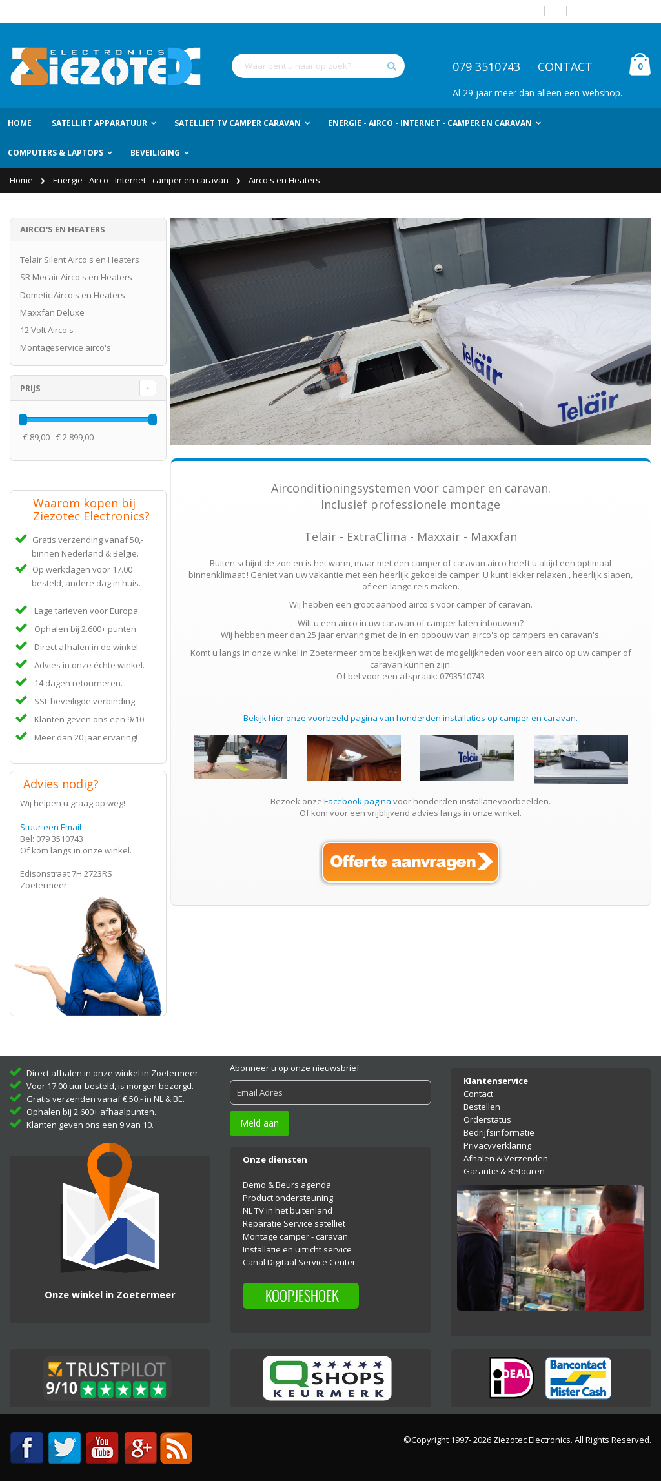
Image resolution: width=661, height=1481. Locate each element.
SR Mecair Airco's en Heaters (76, 277)
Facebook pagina (357, 801)
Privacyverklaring (497, 1138)
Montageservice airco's (65, 347)
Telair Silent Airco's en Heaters (79, 259)
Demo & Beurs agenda (287, 1177)
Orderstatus (487, 1112)
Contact (478, 1086)
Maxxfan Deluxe (52, 312)
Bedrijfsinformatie (498, 1125)
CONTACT (565, 66)
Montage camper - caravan (295, 1228)
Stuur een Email (50, 827)
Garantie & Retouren (504, 1164)
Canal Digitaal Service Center (299, 1254)
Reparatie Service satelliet (294, 1215)
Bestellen (481, 1099)
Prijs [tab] (30, 388)
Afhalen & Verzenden (505, 1151)
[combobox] (318, 66)
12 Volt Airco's (47, 330)
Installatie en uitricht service (297, 1241)
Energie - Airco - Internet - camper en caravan (141, 180)
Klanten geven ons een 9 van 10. (90, 1117)
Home (22, 180)
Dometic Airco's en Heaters (72, 295)
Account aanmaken (613, 11)
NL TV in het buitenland (287, 1203)
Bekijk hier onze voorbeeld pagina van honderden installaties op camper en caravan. (410, 718)
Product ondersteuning (288, 1190)
